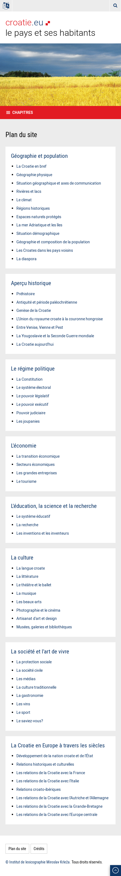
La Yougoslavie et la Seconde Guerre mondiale (55, 335)
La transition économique (38, 456)
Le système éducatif (33, 516)
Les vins (23, 703)
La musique (26, 593)
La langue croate (30, 568)
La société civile (29, 670)
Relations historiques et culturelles (45, 764)
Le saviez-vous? (29, 720)
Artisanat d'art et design (36, 618)
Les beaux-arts (29, 601)
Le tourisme (26, 481)
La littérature (27, 576)
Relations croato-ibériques (38, 789)
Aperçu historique (31, 283)
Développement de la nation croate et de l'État (54, 755)
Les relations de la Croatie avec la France (50, 772)
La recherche (27, 524)
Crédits (39, 848)
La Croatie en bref (31, 166)
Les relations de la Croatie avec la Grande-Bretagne (59, 806)
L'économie (23, 445)
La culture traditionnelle (36, 687)
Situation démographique (37, 233)
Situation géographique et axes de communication (58, 183)
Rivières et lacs (28, 191)
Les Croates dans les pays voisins (44, 250)
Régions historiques (33, 208)
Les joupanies (28, 421)
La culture (22, 557)
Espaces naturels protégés (38, 216)
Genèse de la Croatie (33, 310)
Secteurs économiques (35, 464)
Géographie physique (34, 174)
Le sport (23, 712)
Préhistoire (25, 293)
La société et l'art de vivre (40, 651)
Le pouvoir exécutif (32, 404)
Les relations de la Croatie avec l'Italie (47, 780)
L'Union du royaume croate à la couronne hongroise (59, 318)
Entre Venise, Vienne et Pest (39, 327)
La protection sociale (34, 661)
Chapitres (22, 112)
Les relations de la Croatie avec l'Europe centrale (56, 814)
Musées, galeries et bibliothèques (44, 626)
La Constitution (29, 379)
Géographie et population (39, 155)
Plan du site (17, 848)
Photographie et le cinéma (38, 610)
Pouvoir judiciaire (30, 412)
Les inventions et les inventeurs (42, 533)
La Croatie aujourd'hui (35, 344)
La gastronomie (29, 695)
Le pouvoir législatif (32, 395)
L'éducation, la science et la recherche (54, 506)
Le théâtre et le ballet (33, 584)
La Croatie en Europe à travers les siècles (58, 745)
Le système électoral (33, 387)
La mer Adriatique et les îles (39, 224)
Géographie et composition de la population (53, 241)
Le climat (24, 199)
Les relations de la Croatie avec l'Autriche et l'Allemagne (62, 797)
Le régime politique (33, 368)
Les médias (26, 678)
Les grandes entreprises (36, 472)
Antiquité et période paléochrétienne (46, 302)
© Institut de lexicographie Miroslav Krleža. (38, 862)
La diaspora (26, 258)
